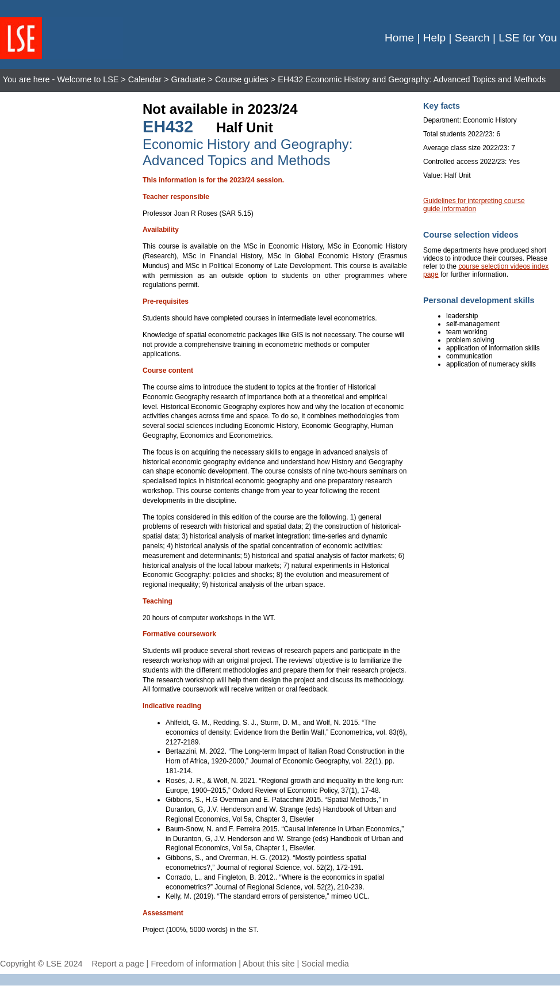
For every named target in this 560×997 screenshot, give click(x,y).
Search (472, 38)
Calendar (145, 79)
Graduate (188, 79)
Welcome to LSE (87, 79)
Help (434, 38)
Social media (324, 963)
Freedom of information (193, 963)
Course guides (242, 79)
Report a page (117, 963)
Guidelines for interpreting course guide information (474, 205)
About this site (268, 963)
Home (399, 38)
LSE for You (527, 38)
